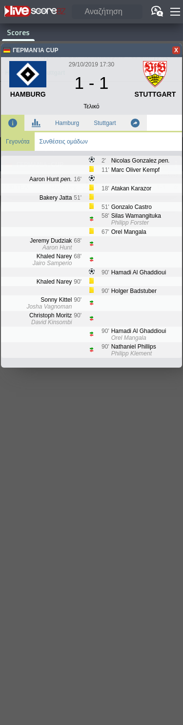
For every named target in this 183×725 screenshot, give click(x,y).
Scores (18, 32)
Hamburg (67, 123)
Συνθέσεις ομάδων (64, 141)
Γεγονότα (18, 141)
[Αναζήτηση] (107, 12)
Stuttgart (105, 123)
